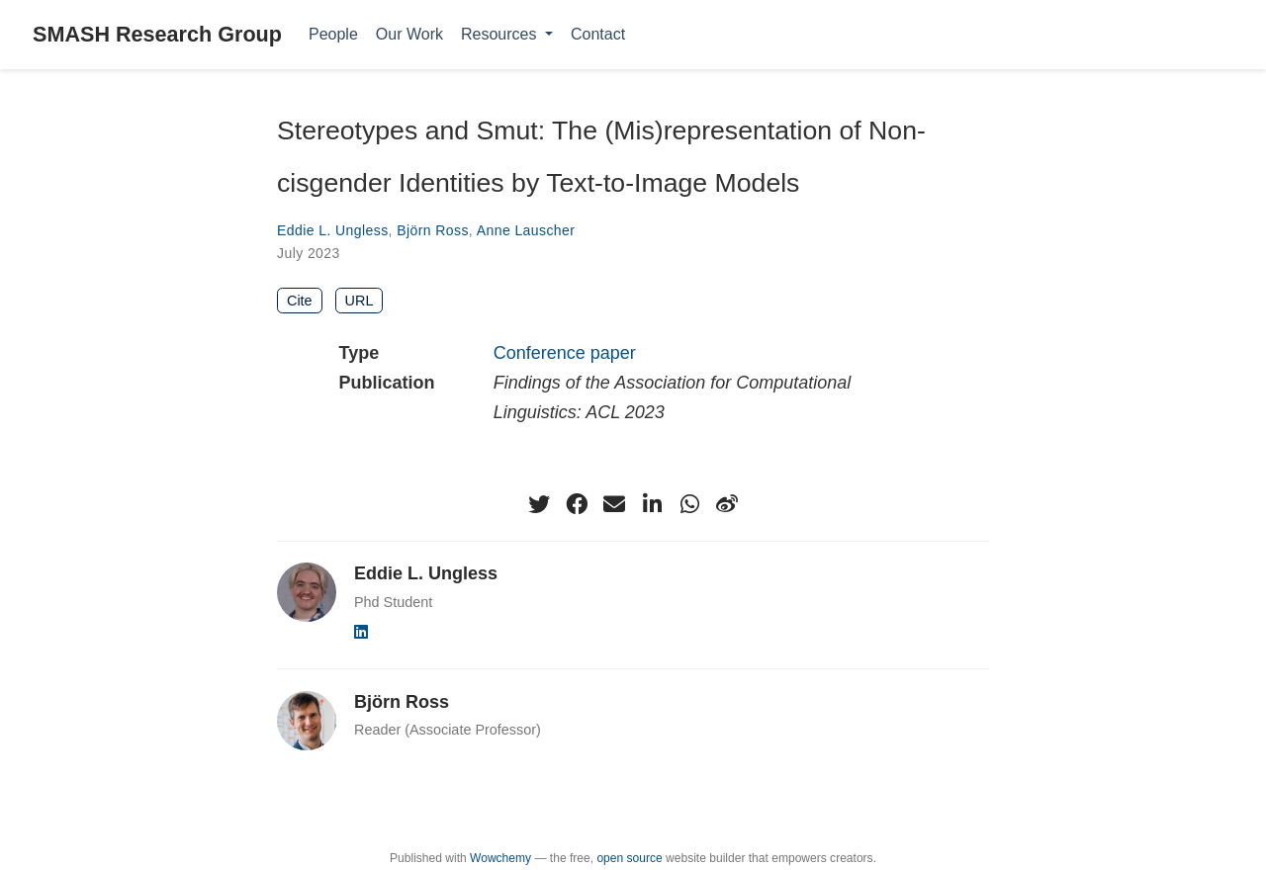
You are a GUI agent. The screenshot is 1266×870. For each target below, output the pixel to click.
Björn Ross (433, 230)
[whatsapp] (689, 504)
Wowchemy (500, 858)
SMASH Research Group (157, 34)
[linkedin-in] (652, 504)
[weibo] (727, 504)
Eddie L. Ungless (333, 230)
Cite (300, 300)
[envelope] (614, 504)
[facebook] (576, 504)
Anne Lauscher (526, 230)
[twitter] (539, 504)
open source (629, 858)
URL (359, 300)
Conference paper (565, 353)
